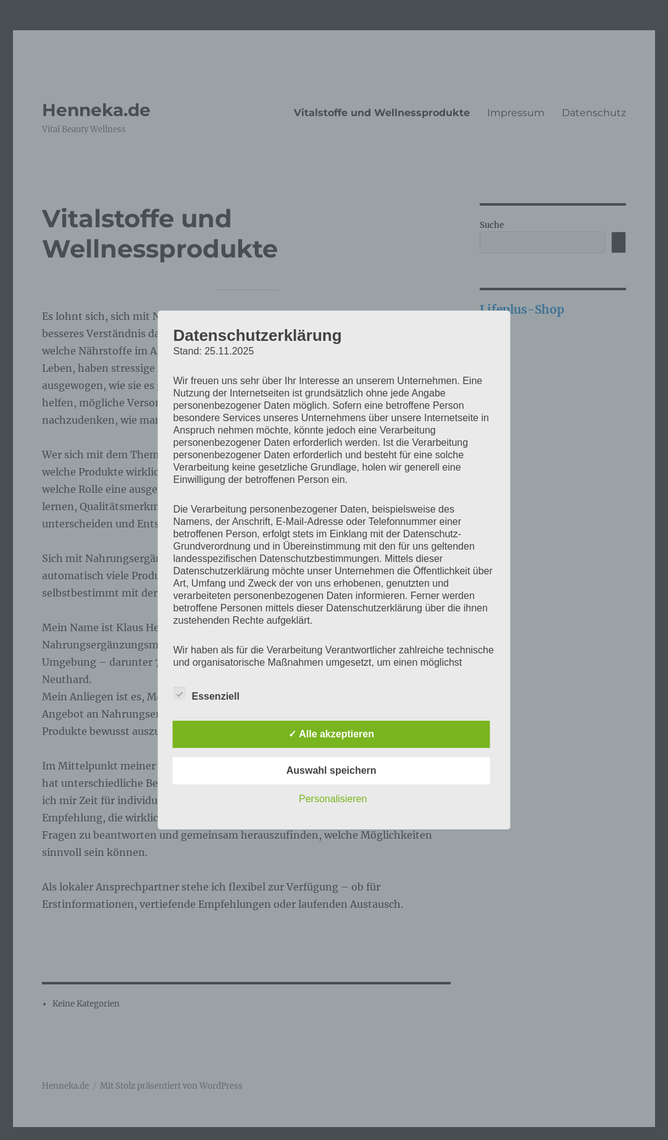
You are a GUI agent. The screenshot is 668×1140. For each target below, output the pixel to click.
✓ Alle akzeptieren (331, 734)
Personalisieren (333, 799)
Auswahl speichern (331, 770)
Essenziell (206, 694)
